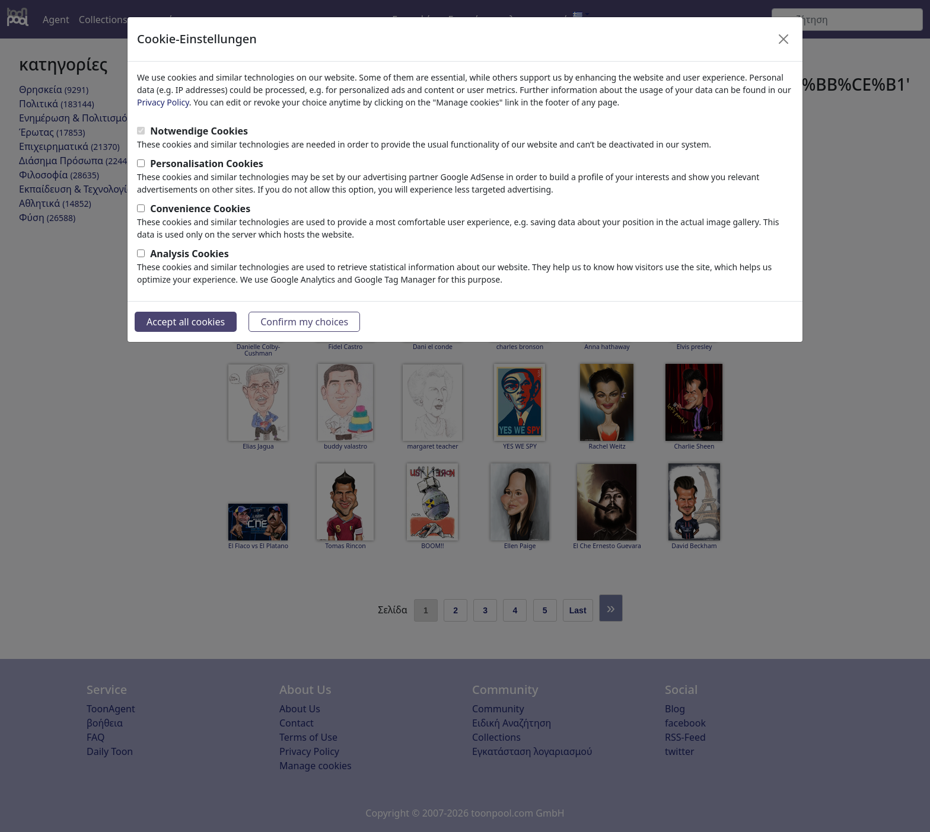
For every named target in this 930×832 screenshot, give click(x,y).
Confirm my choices (304, 321)
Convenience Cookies (200, 208)
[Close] (783, 39)
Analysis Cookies (189, 253)
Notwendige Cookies (199, 130)
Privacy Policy (163, 102)
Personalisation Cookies (206, 163)
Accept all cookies (185, 321)
